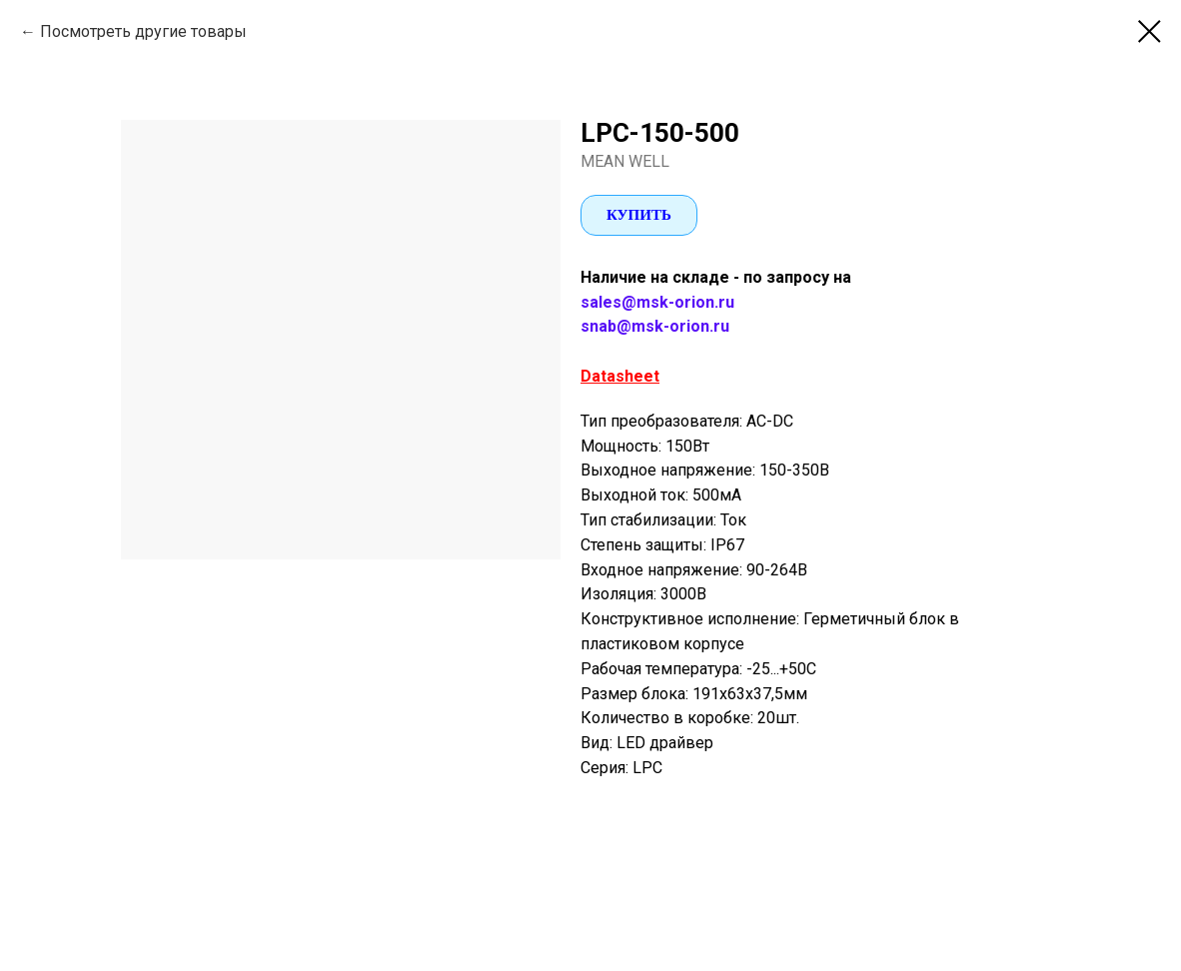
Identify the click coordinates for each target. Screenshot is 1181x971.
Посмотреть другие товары (143, 31)
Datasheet (620, 376)
